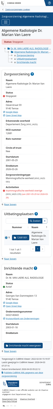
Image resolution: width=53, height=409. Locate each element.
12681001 (20, 237)
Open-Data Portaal (9, 401)
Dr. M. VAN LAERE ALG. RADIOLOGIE (29, 48)
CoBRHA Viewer (14, 3)
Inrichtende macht (25, 62)
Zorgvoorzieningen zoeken (17, 9)
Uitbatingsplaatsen (25, 58)
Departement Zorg (9, 399)
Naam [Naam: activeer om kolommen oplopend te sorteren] (35, 227)
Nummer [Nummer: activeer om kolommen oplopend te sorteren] (17, 227)
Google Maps (10, 112)
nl (4, 406)
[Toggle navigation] (6, 22)
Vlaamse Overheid (27, 399)
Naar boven (9, 204)
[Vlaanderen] (3, 3)
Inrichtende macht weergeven (23, 345)
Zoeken (35, 220)
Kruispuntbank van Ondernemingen (21, 318)
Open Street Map (12, 115)
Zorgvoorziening (24, 55)
